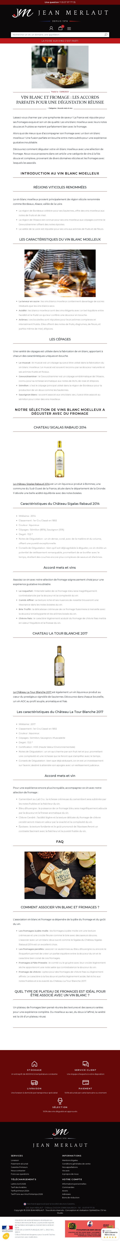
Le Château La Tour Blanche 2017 (32, 692)
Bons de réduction (70, 1198)
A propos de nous (70, 1174)
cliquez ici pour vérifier (85, 1204)
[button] (6, 1236)
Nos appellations (70, 1167)
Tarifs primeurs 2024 (20, 1191)
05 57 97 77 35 (88, 1208)
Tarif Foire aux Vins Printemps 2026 (27, 1194)
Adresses (66, 1194)
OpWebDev (94, 1210)
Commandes (68, 1187)
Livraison (15, 1160)
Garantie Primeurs (19, 1167)
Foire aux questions (20, 1174)
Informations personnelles (74, 1184)
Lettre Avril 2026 (18, 1184)
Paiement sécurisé (19, 1164)
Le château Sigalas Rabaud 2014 (31, 484)
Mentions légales (70, 1160)
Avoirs (65, 1191)
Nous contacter (18, 1171)
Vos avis (65, 1171)
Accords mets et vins (65, 108)
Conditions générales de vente (76, 1164)
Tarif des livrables (18, 1187)
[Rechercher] (60, 34)
